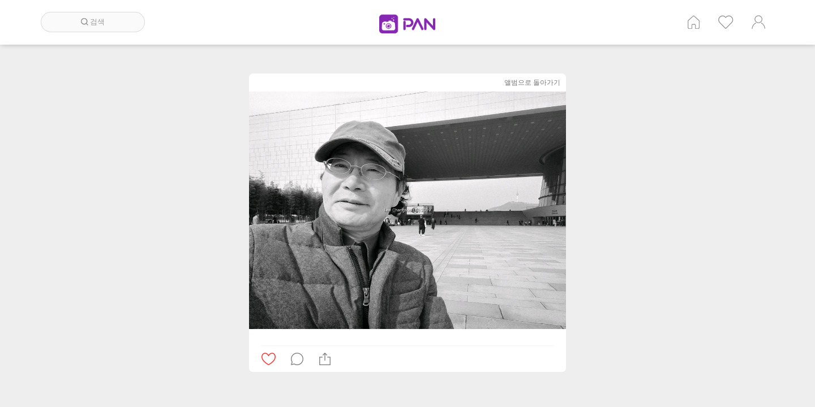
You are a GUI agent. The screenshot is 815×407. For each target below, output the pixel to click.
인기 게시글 (726, 22)
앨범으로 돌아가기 (532, 82)
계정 (758, 22)
